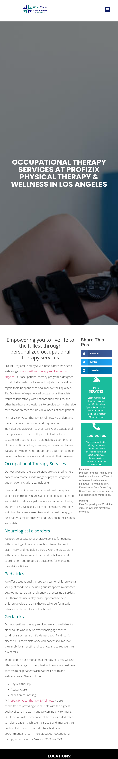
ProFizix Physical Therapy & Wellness (30, 700)
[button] (107, 9)
